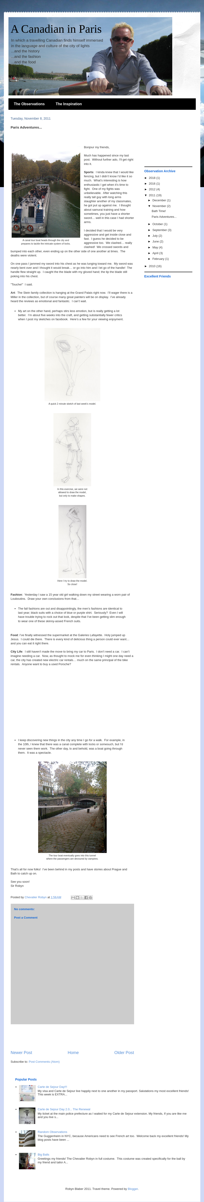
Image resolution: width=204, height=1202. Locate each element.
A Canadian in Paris (56, 28)
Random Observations (52, 1132)
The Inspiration (69, 104)
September (160, 230)
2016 (152, 183)
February (158, 259)
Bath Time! (159, 211)
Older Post (124, 1052)
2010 (152, 266)
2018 (152, 178)
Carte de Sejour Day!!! (52, 1087)
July (155, 235)
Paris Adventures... (164, 216)
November (159, 206)
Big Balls (43, 1154)
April (155, 253)
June (156, 241)
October (158, 224)
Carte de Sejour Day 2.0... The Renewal (64, 1109)
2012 (152, 189)
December (159, 200)
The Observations (29, 104)
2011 (152, 195)
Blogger (133, 1189)
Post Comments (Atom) (44, 1061)
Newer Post (21, 1052)
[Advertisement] (72, 1037)
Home (73, 1052)
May (155, 247)
